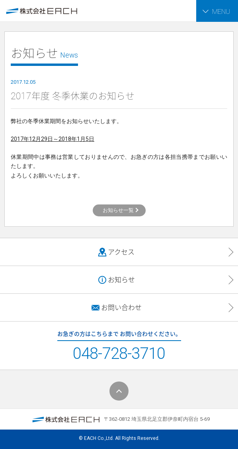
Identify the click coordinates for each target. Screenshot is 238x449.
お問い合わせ (116, 307)
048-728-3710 (119, 353)
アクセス (116, 252)
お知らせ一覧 (118, 210)
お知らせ (116, 280)
